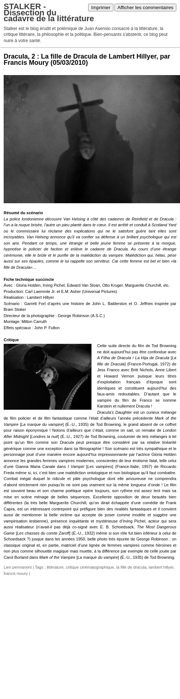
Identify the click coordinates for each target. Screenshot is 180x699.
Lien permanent (17, 567)
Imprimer (100, 7)
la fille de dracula (131, 567)
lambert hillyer (161, 567)
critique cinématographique (90, 567)
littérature (55, 567)
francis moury (16, 573)
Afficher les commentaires (145, 7)
